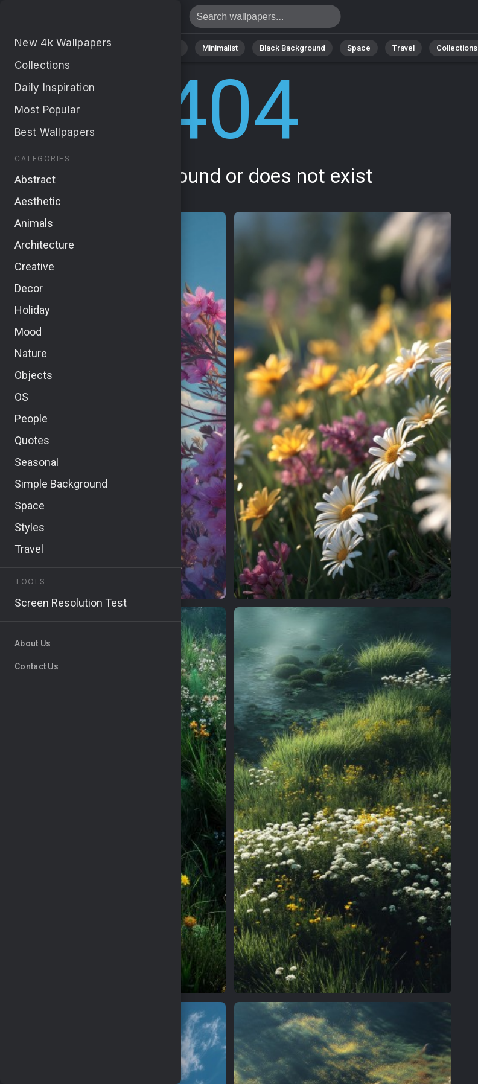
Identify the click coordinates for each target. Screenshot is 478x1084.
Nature (65, 48)
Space (359, 48)
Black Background (292, 48)
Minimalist (220, 48)
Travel (403, 48)
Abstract (114, 48)
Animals (166, 48)
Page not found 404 (72, 20)
